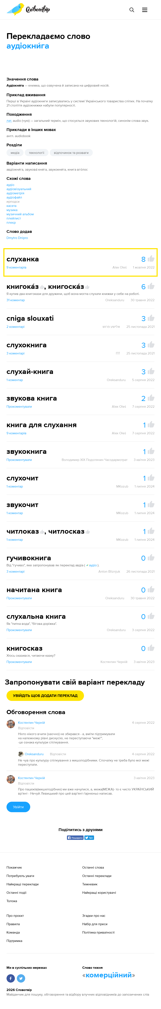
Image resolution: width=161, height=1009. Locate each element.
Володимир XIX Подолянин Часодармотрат (94, 460)
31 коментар (16, 300)
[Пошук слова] (132, 10)
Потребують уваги (20, 876)
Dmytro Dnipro (17, 238)
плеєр (11, 222)
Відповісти (26, 728)
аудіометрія (15, 193)
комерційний (109, 975)
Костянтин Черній (114, 662)
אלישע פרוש (111, 326)
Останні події (16, 892)
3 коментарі (16, 353)
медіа (15, 152)
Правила (13, 924)
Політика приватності (98, 932)
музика (12, 210)
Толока (12, 901)
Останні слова (93, 867)
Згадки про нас (93, 915)
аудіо (10, 185)
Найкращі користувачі (99, 892)
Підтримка (14, 941)
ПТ (118, 353)
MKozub (122, 486)
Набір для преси (94, 924)
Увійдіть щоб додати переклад (45, 696)
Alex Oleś (120, 267)
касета (11, 206)
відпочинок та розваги (71, 152)
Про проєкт (15, 915)
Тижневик (89, 884)
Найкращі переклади (23, 884)
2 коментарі (16, 326)
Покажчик (14, 867)
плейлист (14, 218)
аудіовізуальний (19, 189)
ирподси (13, 201)
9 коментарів (16, 267)
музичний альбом (20, 214)
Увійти (18, 807)
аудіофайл (14, 197)
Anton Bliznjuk (109, 571)
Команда (13, 932)
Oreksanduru (114, 300)
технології (36, 152)
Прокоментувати (19, 406)
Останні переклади (96, 876)
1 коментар (15, 380)
